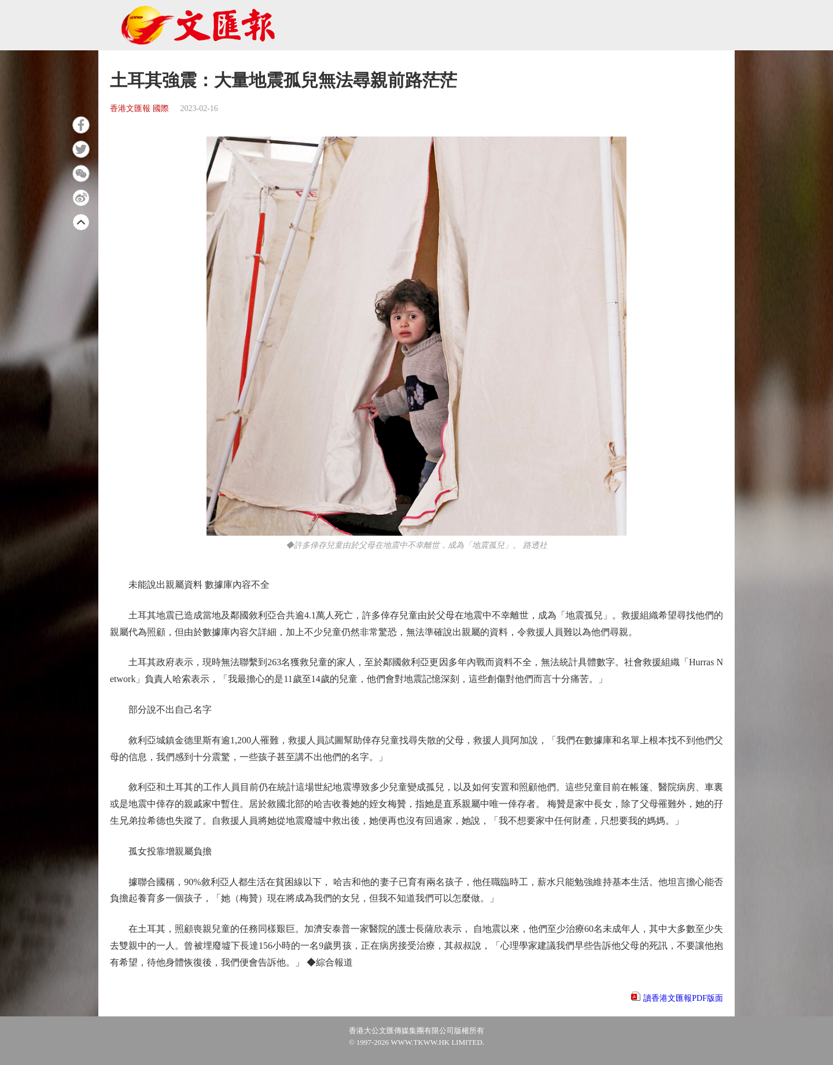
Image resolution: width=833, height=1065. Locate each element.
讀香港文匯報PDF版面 (683, 998)
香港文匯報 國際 (139, 108)
